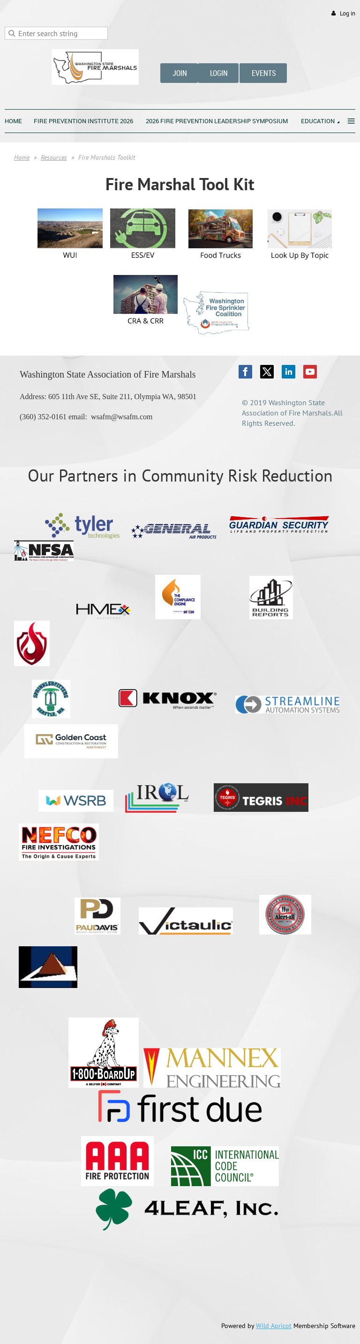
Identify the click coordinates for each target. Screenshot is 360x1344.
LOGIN (218, 73)
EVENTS (263, 73)
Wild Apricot (274, 1326)
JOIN (179, 73)
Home (22, 157)
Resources (54, 157)
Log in (347, 13)
